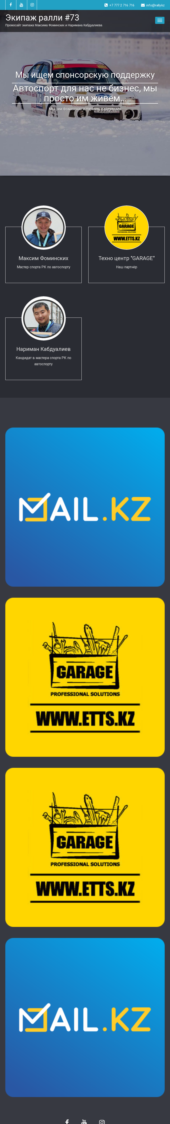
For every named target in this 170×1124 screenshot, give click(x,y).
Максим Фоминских (43, 258)
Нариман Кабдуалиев (43, 349)
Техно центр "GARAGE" (127, 258)
